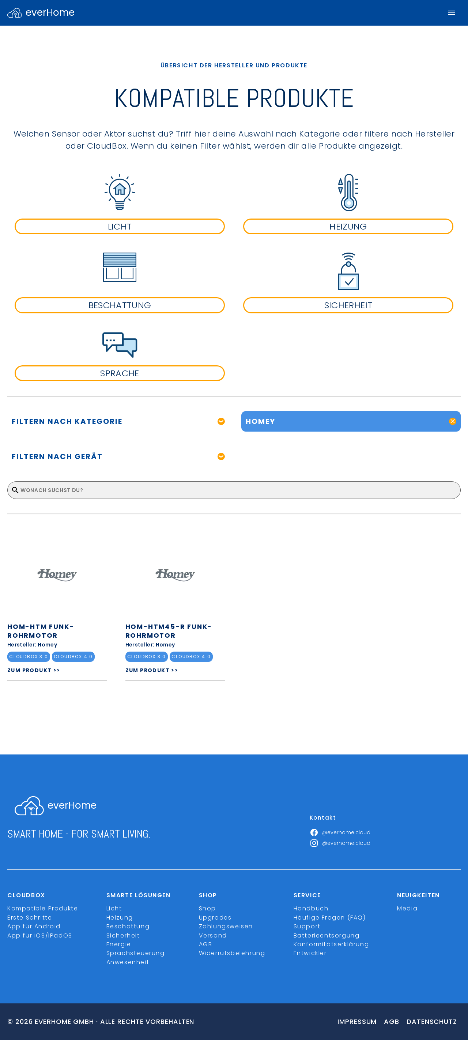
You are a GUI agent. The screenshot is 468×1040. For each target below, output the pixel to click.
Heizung (119, 917)
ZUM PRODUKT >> (33, 670)
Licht (114, 908)
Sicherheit (123, 935)
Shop (207, 908)
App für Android (34, 926)
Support (307, 926)
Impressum (357, 1021)
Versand (213, 935)
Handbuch (311, 908)
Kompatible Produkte (42, 908)
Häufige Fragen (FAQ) (330, 917)
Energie (118, 944)
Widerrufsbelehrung (232, 953)
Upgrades (215, 917)
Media (407, 908)
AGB (205, 944)
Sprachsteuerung (135, 953)
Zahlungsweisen (226, 926)
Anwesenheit (128, 962)
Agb (391, 1021)
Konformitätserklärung (331, 944)
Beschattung (128, 926)
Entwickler (310, 953)
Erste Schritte (29, 917)
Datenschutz (432, 1021)
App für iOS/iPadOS (39, 935)
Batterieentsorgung (327, 935)
